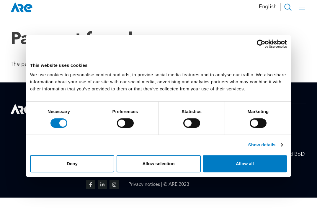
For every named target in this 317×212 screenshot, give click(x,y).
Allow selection (158, 163)
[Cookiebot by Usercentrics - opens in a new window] (261, 43)
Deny (72, 163)
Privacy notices (144, 184)
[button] (288, 7)
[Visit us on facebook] (90, 184)
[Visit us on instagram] (114, 184)
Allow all (245, 163)
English (268, 6)
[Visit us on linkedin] (102, 184)
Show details (262, 144)
